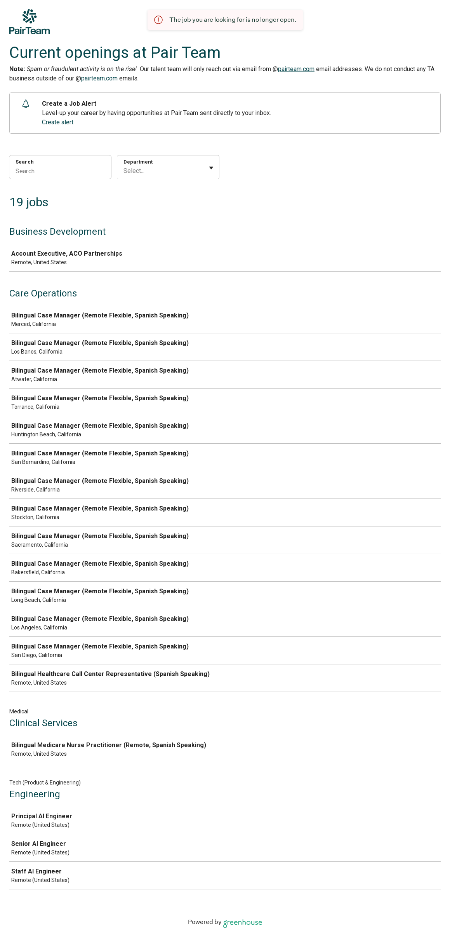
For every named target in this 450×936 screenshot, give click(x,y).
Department (138, 162)
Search (25, 162)
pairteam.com (296, 69)
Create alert (57, 122)
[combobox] (124, 171)
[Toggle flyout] (211, 168)
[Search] (60, 172)
